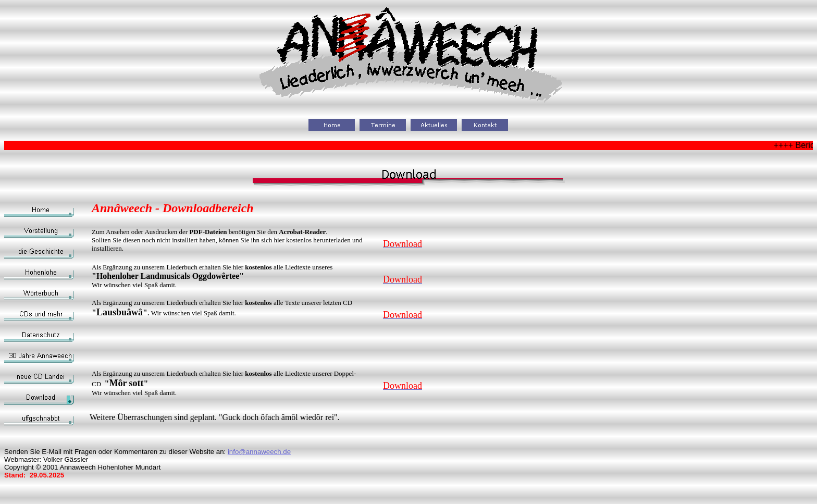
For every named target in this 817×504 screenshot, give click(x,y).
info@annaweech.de (259, 452)
